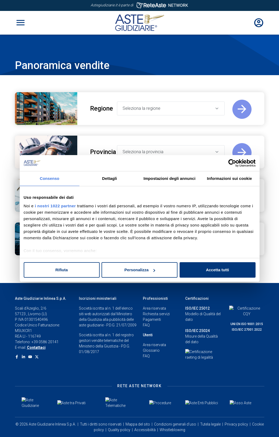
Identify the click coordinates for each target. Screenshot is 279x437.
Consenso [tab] (49, 178)
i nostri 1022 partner (55, 206)
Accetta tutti (217, 270)
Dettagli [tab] (109, 178)
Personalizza (139, 270)
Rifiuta (61, 270)
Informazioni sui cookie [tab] (229, 178)
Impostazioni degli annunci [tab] (169, 178)
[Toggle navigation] (20, 22)
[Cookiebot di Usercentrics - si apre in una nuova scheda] (232, 163)
